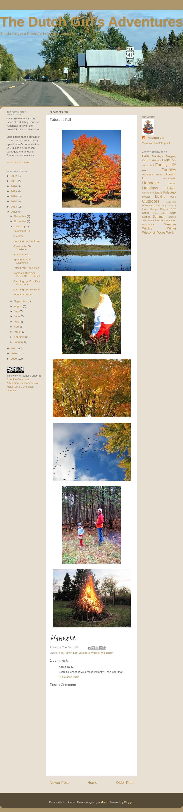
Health (172, 183)
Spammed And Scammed (22, 261)
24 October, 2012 (69, 676)
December (20, 216)
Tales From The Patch (26, 267)
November (20, 221)
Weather (170, 224)
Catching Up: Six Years (26, 289)
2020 (14, 186)
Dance (145, 165)
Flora (145, 170)
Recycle (164, 209)
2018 (14, 196)
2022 (14, 175)
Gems (159, 174)
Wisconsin (107, 652)
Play (164, 205)
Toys (144, 220)
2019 (14, 191)
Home (92, 782)
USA (162, 220)
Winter (171, 228)
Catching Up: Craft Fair (26, 241)
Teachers (172, 217)
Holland (170, 188)
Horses (145, 193)
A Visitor (18, 236)
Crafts (166, 160)
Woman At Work (22, 294)
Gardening (148, 174)
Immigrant (156, 192)
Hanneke (150, 182)
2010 (14, 353)
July (16, 311)
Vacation (171, 220)
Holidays (150, 188)
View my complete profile (156, 143)
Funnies (168, 169)
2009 (14, 358)
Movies (146, 196)
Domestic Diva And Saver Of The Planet (26, 275)
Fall (61, 652)
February (19, 336)
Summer (159, 216)
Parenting (147, 205)
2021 (14, 181)
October (19, 226)
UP (157, 220)
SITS (173, 209)
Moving (160, 196)
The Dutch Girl (155, 137)
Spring (146, 216)
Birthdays (157, 156)
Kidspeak (169, 192)
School (146, 212)
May (17, 321)
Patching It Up (21, 230)
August (18, 306)
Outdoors (84, 652)
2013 (14, 206)
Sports (172, 212)
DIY (174, 160)
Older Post (124, 782)
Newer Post (59, 782)
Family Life (71, 652)
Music (173, 196)
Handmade (169, 178)
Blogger (128, 802)
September (21, 301)
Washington (148, 224)
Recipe (154, 209)
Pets (157, 205)
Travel (151, 220)
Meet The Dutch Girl (18, 162)
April (17, 326)
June (17, 316)
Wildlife (95, 652)
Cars (145, 160)
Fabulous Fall (21, 254)
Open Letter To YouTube (22, 248)
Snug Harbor (159, 213)
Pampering (171, 202)
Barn (145, 156)
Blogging (171, 156)
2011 (14, 348)
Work (169, 232)
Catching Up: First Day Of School (26, 283)
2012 (14, 211)
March (18, 331)
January (19, 342)
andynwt (103, 802)
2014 (14, 201)
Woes (161, 232)
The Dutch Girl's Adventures (91, 21)
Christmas (155, 160)
